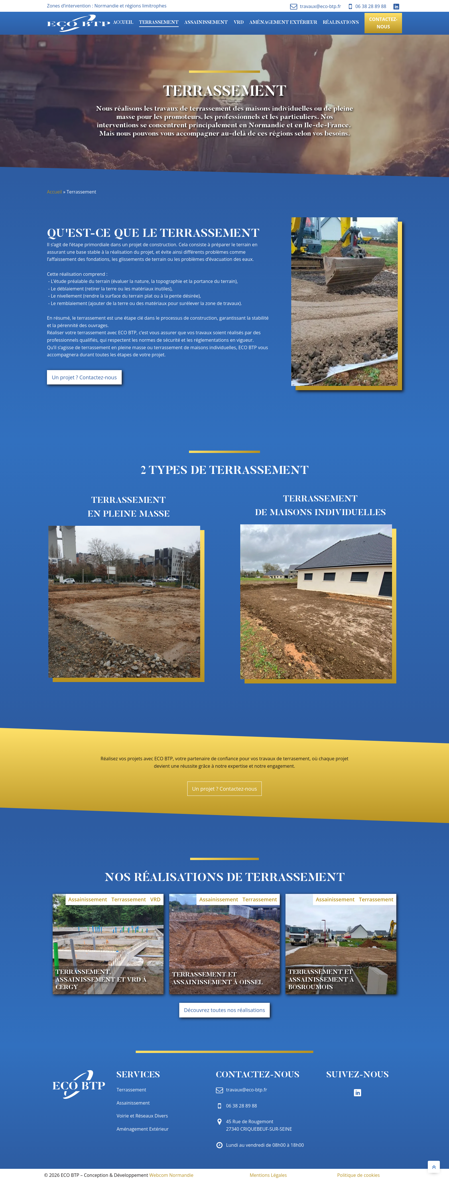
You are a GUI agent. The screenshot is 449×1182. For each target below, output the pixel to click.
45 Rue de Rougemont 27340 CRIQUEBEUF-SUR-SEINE (259, 1125)
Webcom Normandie (171, 1175)
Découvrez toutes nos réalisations (224, 1010)
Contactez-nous (383, 23)
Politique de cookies (358, 1175)
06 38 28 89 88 (370, 6)
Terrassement (159, 22)
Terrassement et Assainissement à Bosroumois (321, 980)
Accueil (123, 22)
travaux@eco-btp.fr (320, 6)
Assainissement (206, 22)
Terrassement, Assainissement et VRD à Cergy (101, 980)
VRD (239, 22)
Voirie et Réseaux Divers (142, 1116)
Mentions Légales (268, 1175)
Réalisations (341, 22)
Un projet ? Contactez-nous (84, 377)
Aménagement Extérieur (283, 22)
